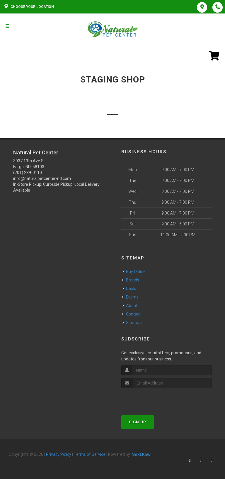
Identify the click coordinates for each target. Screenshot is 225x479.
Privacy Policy (58, 454)
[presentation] (152, 399)
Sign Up (137, 422)
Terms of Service (89, 454)
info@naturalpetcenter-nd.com (42, 178)
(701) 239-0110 (27, 172)
